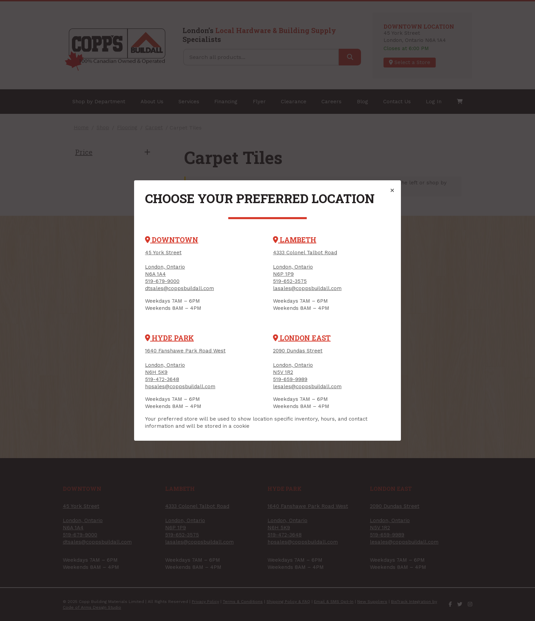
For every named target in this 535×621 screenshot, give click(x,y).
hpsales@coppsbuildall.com (180, 386)
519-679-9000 (162, 281)
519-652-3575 (290, 281)
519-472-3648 (162, 379)
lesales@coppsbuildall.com (307, 386)
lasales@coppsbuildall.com (307, 288)
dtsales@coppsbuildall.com (179, 288)
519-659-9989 (290, 379)
